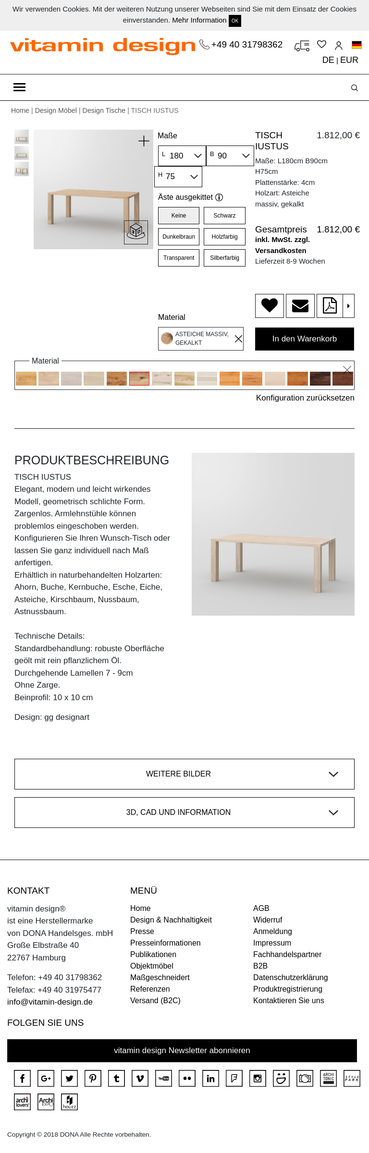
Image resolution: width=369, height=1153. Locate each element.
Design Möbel (56, 110)
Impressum (272, 943)
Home (20, 110)
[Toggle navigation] (19, 87)
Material (171, 317)
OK (235, 21)
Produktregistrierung (287, 989)
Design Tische (104, 110)
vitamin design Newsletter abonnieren (182, 1050)
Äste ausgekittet (190, 197)
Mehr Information (199, 20)
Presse (142, 931)
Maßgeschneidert (160, 977)
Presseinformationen (165, 943)
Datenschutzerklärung (290, 977)
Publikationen (153, 954)
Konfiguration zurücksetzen (305, 397)
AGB (261, 908)
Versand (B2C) (155, 1000)
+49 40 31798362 (248, 44)
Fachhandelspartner (287, 954)
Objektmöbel (151, 966)
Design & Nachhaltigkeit (171, 920)
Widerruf (267, 920)
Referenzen (150, 989)
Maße (167, 136)
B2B (260, 966)
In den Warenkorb (304, 338)
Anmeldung (272, 931)
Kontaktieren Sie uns (288, 1000)
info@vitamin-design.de (50, 1002)
